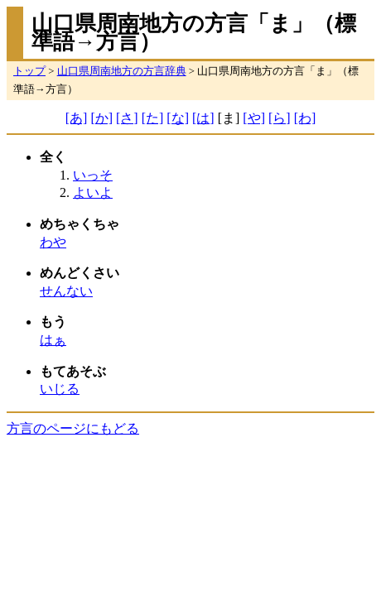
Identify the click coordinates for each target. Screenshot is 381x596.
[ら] (279, 118)
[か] (101, 118)
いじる (60, 389)
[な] (177, 118)
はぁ (53, 340)
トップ (29, 71)
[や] (254, 118)
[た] (153, 118)
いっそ (93, 175)
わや (53, 242)
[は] (203, 118)
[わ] (305, 118)
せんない (66, 291)
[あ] (76, 118)
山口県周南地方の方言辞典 (121, 71)
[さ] (127, 118)
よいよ (93, 192)
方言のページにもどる (73, 428)
